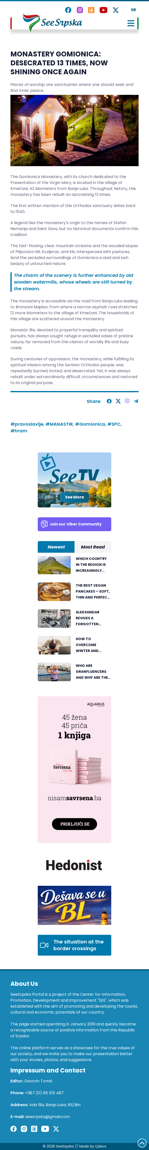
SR (133, 10)
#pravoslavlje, (27, 424)
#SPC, (114, 424)
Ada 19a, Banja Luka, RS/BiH (54, 1105)
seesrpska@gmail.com (47, 1117)
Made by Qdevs (92, 1146)
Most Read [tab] (93, 547)
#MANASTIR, (60, 424)
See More (74, 497)
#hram (18, 431)
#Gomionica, (91, 424)
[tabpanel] (74, 621)
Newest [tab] (56, 547)
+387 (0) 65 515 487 (44, 1093)
